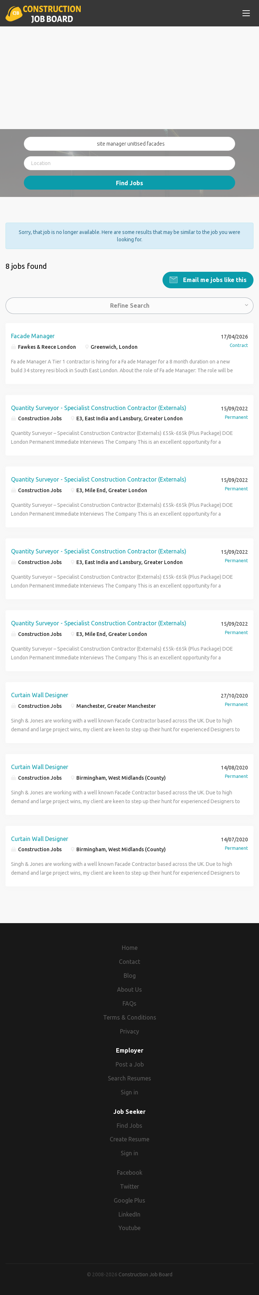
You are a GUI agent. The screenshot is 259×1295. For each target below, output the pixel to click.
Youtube (129, 1228)
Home (130, 947)
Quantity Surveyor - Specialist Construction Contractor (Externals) (98, 408)
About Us (129, 989)
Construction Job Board (145, 1274)
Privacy (129, 1031)
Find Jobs (129, 183)
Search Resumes (129, 1078)
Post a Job (130, 1064)
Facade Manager (33, 336)
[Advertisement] (129, 77)
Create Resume (129, 1139)
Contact (129, 961)
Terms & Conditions (129, 1017)
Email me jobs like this (214, 280)
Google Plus (129, 1200)
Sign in (129, 1092)
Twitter (129, 1186)
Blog (130, 975)
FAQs (129, 1003)
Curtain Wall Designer (39, 695)
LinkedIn (129, 1214)
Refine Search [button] (129, 305)
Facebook (129, 1172)
